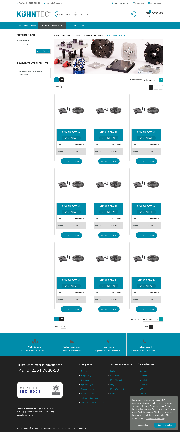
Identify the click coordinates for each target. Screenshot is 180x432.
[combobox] (95, 14)
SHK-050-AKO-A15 (79, 292)
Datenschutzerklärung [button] (156, 419)
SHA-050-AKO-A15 (117, 292)
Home (56, 35)
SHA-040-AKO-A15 (79, 218)
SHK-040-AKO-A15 (154, 144)
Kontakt (143, 393)
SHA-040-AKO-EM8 (117, 144)
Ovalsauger (86, 380)
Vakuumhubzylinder (89, 398)
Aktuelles (143, 375)
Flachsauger (86, 371)
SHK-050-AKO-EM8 (117, 218)
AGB (141, 389)
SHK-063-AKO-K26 (154, 292)
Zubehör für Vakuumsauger (92, 402)
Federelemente (87, 393)
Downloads (144, 384)
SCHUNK (76, 151)
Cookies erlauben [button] (165, 425)
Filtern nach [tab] (26, 35)
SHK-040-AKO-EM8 (79, 144)
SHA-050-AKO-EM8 (154, 218)
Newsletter (144, 380)
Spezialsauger (87, 384)
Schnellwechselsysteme (94, 35)
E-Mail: (55, 3)
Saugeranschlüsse (88, 389)
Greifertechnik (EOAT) (71, 35)
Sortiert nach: (136, 80)
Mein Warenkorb (117, 389)
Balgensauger (87, 375)
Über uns (143, 371)
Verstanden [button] (143, 425)
